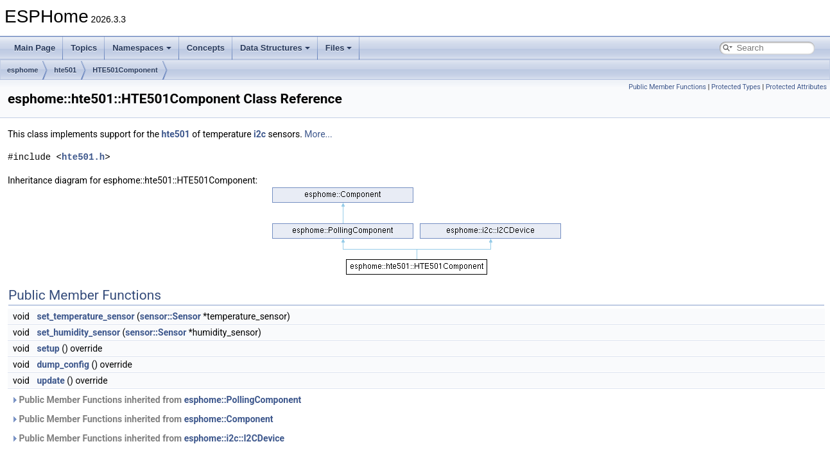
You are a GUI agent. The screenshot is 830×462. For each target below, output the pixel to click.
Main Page (34, 48)
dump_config (63, 364)
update (50, 380)
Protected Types (736, 87)
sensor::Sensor (170, 316)
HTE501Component (124, 70)
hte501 (65, 70)
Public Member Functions (667, 87)
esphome (22, 70)
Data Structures (275, 48)
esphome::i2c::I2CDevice (234, 438)
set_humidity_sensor (78, 332)
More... (318, 134)
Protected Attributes (796, 87)
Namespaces (141, 48)
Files (338, 48)
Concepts (206, 48)
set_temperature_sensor (85, 316)
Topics (84, 48)
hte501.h (83, 157)
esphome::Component (228, 419)
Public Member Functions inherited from (156, 400)
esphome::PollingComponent (243, 400)
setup (48, 348)
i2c (260, 134)
